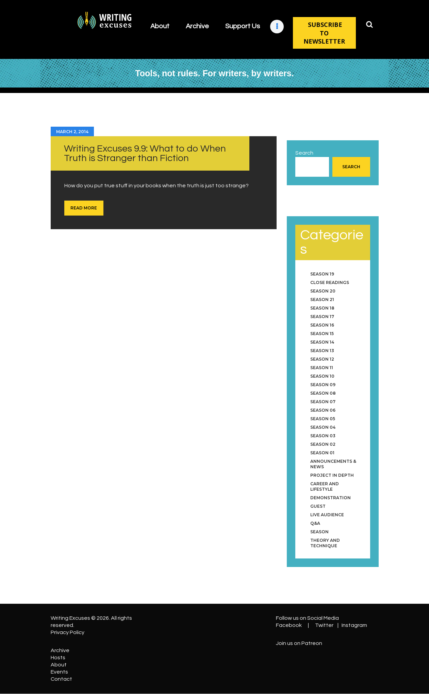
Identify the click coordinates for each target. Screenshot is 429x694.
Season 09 (322, 384)
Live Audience (327, 514)
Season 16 (322, 325)
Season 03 (322, 435)
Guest (318, 506)
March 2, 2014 (72, 131)
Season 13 (322, 350)
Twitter (324, 625)
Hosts (58, 657)
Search (304, 153)
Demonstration (330, 497)
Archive (60, 650)
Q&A (315, 523)
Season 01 (322, 452)
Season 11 (321, 367)
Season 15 (322, 333)
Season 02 (322, 444)
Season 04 (322, 427)
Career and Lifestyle (324, 486)
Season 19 (322, 274)
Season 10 (322, 376)
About (59, 664)
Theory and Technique (325, 543)
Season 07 (322, 401)
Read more (83, 207)
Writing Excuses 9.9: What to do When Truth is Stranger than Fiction (145, 153)
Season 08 (323, 393)
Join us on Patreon (299, 643)
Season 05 (322, 418)
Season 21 (322, 299)
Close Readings (329, 282)
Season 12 (322, 359)
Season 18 (322, 308)
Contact (61, 679)
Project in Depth (332, 475)
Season (319, 531)
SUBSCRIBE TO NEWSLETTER (324, 32)
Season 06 (322, 410)
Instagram (354, 625)
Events (59, 672)
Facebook (289, 625)
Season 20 (322, 291)
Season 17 (322, 316)
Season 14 (322, 342)
